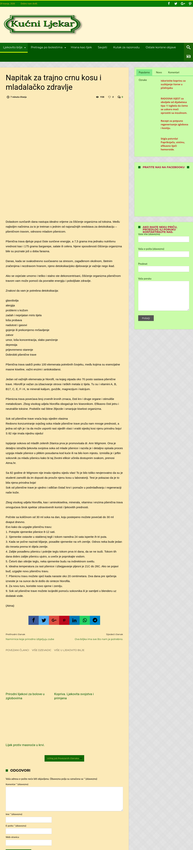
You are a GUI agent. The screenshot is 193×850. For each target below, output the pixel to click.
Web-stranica (12, 784)
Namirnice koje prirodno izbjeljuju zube (32, 636)
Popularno (144, 72)
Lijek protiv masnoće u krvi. (102, 690)
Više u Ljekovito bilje (69, 650)
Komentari (173, 72)
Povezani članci (17, 650)
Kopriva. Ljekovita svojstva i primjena (59, 690)
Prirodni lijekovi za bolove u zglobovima (24, 690)
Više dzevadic (41, 650)
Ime (14, 761)
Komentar (17, 731)
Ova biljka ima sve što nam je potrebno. (96, 636)
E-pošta (16, 773)
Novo (159, 72)
